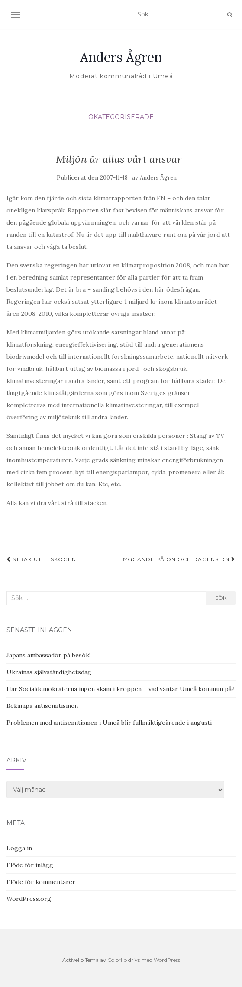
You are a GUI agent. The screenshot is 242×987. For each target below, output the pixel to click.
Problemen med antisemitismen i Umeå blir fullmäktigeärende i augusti (109, 723)
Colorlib (117, 960)
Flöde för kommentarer (40, 882)
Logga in (19, 848)
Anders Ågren (121, 57)
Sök (220, 598)
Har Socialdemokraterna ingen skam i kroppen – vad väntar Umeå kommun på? (120, 689)
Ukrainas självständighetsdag (48, 672)
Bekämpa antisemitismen (42, 706)
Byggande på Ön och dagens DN (178, 559)
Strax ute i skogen (41, 559)
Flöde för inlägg (29, 865)
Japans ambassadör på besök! (48, 655)
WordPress (167, 960)
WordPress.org (28, 899)
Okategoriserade (121, 117)
